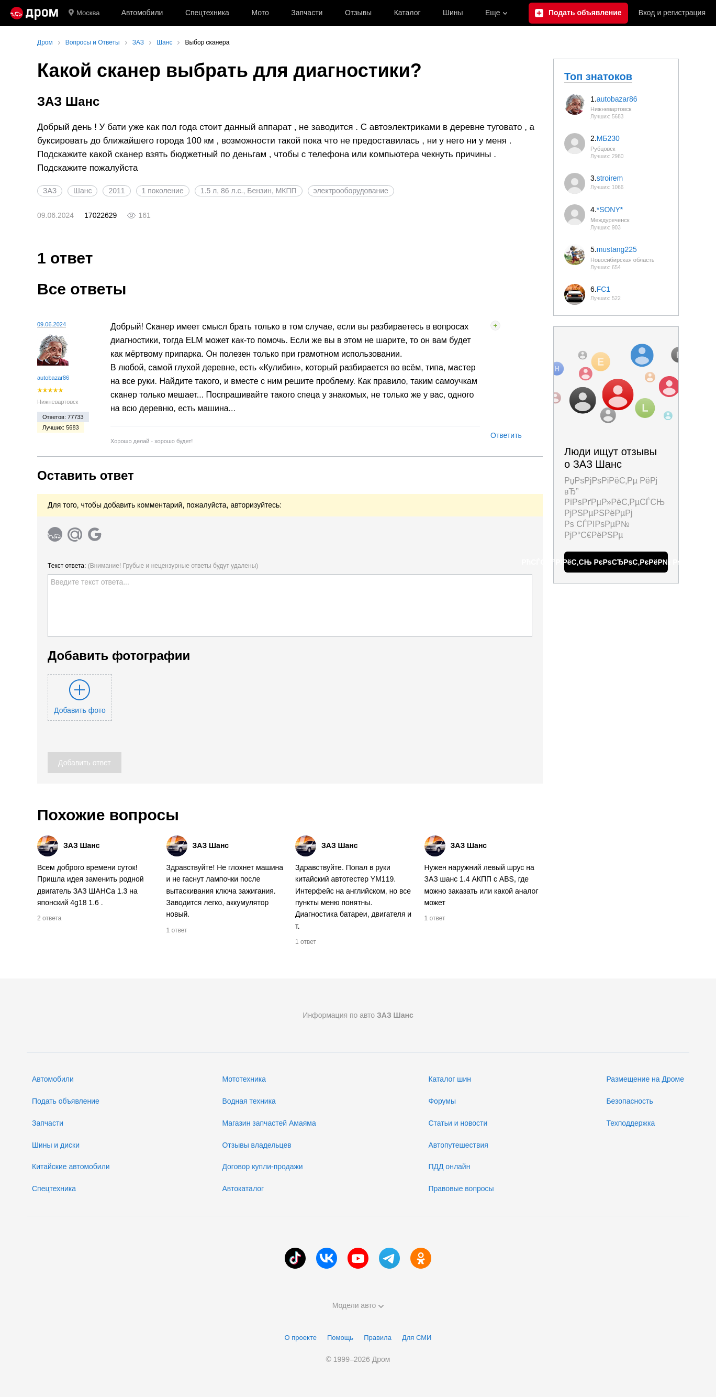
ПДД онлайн (449, 1166)
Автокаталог (243, 1188)
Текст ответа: (153, 566)
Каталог (407, 12)
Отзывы (358, 12)
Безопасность (629, 1101)
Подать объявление (65, 1101)
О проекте (301, 1337)
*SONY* (610, 209)
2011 (116, 190)
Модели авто (358, 1305)
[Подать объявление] (578, 13)
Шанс (82, 190)
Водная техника (248, 1101)
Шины (453, 12)
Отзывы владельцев (256, 1145)
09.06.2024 (51, 324)
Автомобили (142, 12)
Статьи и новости (457, 1123)
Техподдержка (630, 1123)
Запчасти (306, 12)
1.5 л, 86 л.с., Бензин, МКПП (248, 190)
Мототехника (244, 1079)
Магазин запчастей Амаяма (269, 1123)
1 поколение (163, 190)
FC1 (603, 289)
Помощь (340, 1337)
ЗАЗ (50, 190)
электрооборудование (351, 190)
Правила (377, 1337)
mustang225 (617, 249)
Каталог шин (449, 1079)
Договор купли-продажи (262, 1166)
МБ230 (608, 138)
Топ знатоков (598, 76)
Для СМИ (416, 1337)
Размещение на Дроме (645, 1079)
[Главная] (34, 13)
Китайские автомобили (71, 1166)
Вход (672, 13)
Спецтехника (54, 1188)
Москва (84, 13)
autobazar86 (53, 378)
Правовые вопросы (461, 1188)
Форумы (442, 1101)
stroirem (610, 178)
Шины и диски (56, 1145)
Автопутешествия (458, 1145)
